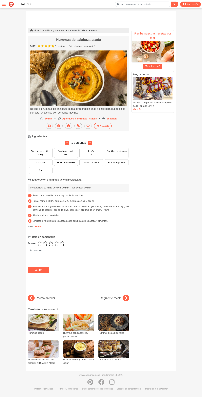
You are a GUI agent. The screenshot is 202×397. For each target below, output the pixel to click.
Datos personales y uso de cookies (97, 389)
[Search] (174, 4)
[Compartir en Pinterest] (68, 126)
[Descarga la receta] (78, 126)
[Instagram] (112, 383)
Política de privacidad (43, 389)
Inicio (34, 30)
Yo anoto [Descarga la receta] (102, 126)
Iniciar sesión (190, 4)
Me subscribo (153, 66)
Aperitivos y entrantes (53, 30)
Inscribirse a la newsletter (156, 389)
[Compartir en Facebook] (59, 126)
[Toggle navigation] (4, 4)
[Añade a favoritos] (88, 126)
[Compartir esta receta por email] (49, 126)
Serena (38, 226)
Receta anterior (41, 298)
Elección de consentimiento (129, 389)
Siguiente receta (115, 298)
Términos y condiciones (67, 389)
